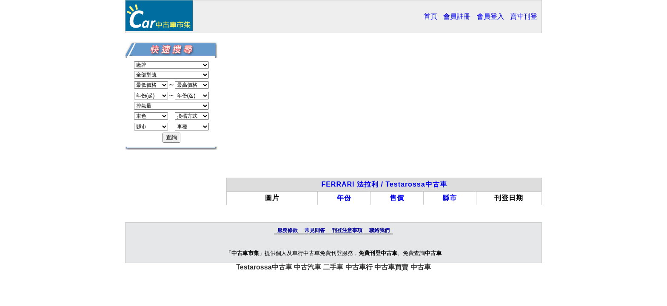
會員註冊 (456, 16)
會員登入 (490, 16)
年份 (344, 197)
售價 (397, 197)
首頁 (430, 16)
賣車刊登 (523, 16)
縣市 (449, 197)
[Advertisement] (384, 109)
